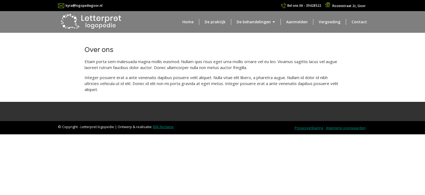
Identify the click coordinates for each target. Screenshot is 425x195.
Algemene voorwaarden (346, 127)
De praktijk (215, 21)
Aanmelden (297, 21)
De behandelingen (254, 21)
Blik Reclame (163, 126)
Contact (359, 21)
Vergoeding (329, 21)
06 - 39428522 (304, 5)
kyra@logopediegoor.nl (84, 5)
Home (188, 21)
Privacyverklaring (309, 127)
